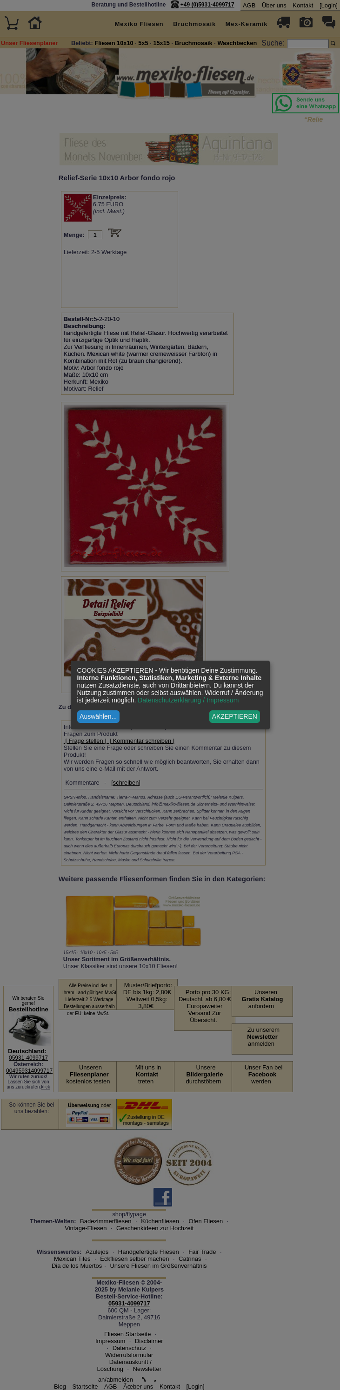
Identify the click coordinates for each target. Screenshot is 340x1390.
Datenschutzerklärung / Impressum (188, 700)
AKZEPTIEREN (234, 716)
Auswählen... (98, 716)
